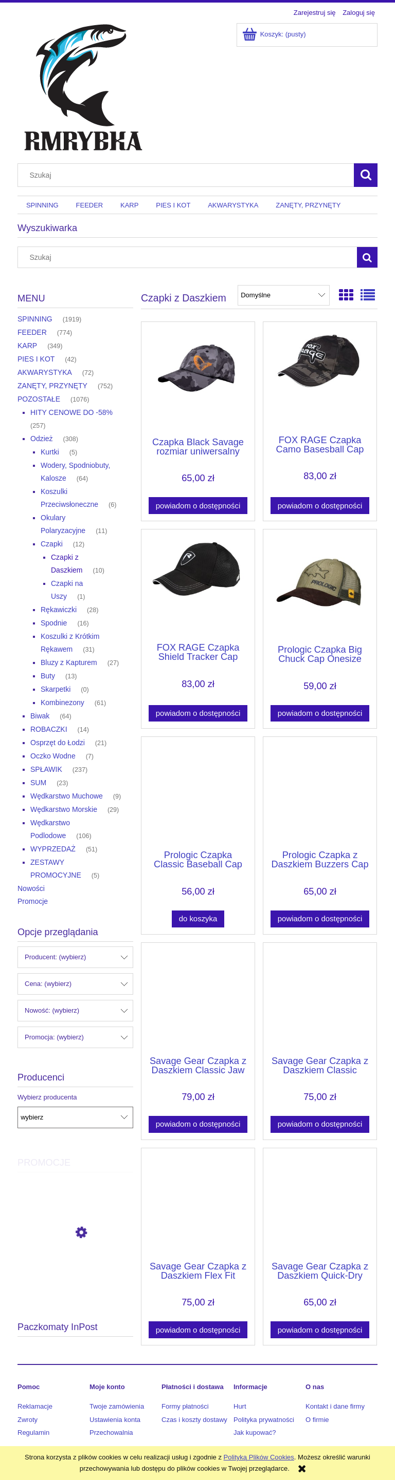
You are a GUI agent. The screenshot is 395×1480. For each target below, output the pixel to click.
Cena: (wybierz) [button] (48, 984)
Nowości (31, 888)
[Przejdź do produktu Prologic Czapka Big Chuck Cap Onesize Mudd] (320, 586)
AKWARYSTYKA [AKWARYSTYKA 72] (44, 372)
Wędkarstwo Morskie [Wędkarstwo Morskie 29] (63, 809)
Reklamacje (34, 1406)
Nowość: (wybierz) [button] (52, 1010)
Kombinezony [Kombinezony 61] (62, 702)
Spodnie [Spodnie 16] (54, 623)
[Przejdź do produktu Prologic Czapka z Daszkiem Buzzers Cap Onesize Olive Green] (320, 792)
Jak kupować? (255, 1432)
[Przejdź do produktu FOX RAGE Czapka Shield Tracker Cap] (198, 585)
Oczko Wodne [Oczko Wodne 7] (53, 756)
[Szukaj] (366, 175)
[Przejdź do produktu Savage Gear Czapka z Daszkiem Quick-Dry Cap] (320, 1204)
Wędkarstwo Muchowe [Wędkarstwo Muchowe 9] (66, 796)
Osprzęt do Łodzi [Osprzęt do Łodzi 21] (57, 742)
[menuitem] (42, 205)
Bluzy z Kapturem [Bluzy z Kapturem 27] (69, 662)
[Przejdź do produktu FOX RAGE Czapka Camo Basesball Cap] (320, 377)
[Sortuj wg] (284, 295)
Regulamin (33, 1432)
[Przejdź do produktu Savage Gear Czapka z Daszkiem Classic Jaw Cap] (198, 998)
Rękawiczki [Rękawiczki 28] (59, 609)
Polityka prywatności (264, 1420)
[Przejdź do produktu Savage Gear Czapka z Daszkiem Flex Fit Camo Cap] (198, 1204)
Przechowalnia (111, 1432)
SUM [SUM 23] (38, 783)
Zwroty (27, 1420)
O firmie (317, 1420)
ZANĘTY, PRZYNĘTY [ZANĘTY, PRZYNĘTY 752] (52, 386)
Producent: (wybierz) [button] (55, 957)
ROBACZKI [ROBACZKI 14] (48, 729)
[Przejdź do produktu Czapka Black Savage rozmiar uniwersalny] (198, 378)
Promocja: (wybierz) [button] (54, 1037)
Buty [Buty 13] (48, 676)
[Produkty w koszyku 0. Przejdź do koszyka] (275, 34)
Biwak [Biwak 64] (39, 716)
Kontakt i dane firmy (335, 1406)
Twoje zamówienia (116, 1406)
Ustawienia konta (114, 1420)
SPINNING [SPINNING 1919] (34, 319)
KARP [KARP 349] (27, 345)
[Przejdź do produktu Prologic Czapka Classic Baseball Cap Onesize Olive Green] (198, 792)
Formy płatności (185, 1406)
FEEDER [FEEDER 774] (32, 332)
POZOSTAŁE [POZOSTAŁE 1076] (38, 399)
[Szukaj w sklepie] (188, 175)
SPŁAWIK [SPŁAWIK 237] (46, 769)
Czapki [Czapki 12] (52, 544)
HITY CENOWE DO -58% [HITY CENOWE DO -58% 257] (71, 412)
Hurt (240, 1406)
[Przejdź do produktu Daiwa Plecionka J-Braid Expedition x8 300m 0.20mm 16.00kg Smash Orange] (75, 1279)
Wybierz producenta (47, 1097)
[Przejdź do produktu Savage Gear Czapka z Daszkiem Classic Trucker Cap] (320, 998)
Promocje (32, 901)
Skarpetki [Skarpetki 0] (55, 689)
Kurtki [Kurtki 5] (50, 452)
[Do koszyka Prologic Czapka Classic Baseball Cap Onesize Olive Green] (198, 918)
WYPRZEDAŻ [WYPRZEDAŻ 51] (53, 849)
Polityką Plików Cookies (259, 1457)
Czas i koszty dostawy (194, 1420)
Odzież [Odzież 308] (41, 438)
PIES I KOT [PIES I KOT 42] (36, 359)
